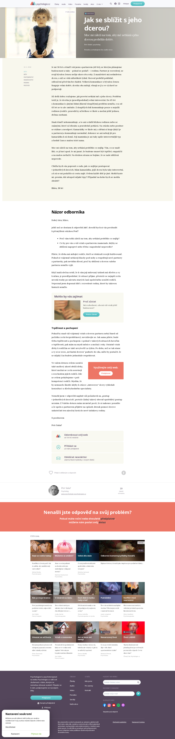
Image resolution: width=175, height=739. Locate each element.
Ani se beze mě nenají (85, 638)
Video (70, 4)
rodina (26, 83)
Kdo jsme (88, 681)
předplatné (108, 518)
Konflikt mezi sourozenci (130, 599)
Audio (64, 4)
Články (57, 4)
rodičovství (28, 80)
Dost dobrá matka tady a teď (86, 599)
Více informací (10, 727)
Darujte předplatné (46, 703)
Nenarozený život (109, 637)
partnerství (28, 77)
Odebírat (138, 693)
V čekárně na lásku (63, 598)
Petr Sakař (66, 488)
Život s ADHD (129, 637)
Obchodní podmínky (119, 722)
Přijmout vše (36, 734)
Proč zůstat (89, 301)
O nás (99, 4)
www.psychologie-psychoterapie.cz (73, 494)
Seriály (85, 4)
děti (25, 74)
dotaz (102, 522)
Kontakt (88, 690)
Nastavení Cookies (138, 722)
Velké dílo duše (85, 556)
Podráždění (106, 598)
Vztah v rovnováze (63, 637)
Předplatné (137, 4)
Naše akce (74, 704)
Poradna (78, 4)
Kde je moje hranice (41, 598)
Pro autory (89, 686)
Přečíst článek (91, 314)
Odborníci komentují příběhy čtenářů (118, 556)
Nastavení (15, 734)
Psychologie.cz (40, 3)
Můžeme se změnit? (64, 556)
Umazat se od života (41, 637)
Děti (25, 72)
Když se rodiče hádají (41, 556)
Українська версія (110, 711)
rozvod (27, 85)
